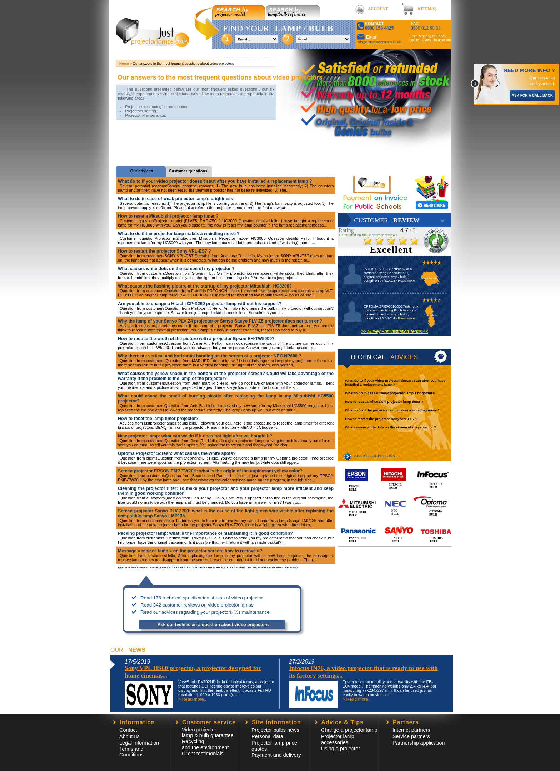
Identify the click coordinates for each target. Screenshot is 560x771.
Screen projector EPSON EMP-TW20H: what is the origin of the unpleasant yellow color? (210, 470)
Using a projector (340, 748)
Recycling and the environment (205, 744)
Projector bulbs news (275, 730)
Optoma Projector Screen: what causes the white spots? (177, 453)
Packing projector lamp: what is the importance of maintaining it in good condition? (205, 533)
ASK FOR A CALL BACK (532, 95)
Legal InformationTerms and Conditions (139, 748)
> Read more (405, 281)
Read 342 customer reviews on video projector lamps (197, 605)
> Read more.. (192, 699)
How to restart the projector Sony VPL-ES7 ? (381, 419)
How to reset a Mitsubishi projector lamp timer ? (384, 402)
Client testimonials (203, 753)
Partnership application (418, 743)
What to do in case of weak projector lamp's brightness (390, 393)
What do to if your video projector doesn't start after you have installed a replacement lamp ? (215, 181)
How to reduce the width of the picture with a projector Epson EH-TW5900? (196, 338)
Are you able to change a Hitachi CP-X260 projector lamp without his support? (199, 303)
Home (124, 63)
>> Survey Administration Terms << (394, 331)
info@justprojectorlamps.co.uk (379, 42)
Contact (128, 730)
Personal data (267, 736)
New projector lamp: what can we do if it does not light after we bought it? (195, 435)
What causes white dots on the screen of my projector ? (390, 427)
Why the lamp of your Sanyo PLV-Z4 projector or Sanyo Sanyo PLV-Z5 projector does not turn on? (220, 321)
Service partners (411, 736)
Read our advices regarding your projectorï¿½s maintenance (205, 612)
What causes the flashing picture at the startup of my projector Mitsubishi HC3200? (205, 286)
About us (129, 736)
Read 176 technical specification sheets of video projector (201, 597)
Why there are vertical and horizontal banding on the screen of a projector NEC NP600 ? (209, 356)
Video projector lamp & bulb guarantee (208, 732)
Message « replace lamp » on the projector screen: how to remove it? (190, 550)
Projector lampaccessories (337, 739)
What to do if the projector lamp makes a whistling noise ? (392, 410)
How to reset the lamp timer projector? (158, 418)
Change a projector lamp (349, 730)
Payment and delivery (276, 755)
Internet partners (411, 730)
